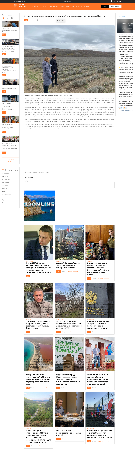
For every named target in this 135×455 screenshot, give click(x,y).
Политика (5, 182)
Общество (5, 176)
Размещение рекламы (67, 6)
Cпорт (4, 197)
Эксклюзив (5, 185)
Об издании (35, 6)
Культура (5, 200)
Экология (5, 203)
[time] (3, 18)
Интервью (5, 188)
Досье (4, 191)
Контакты (79, 6)
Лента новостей (8, 15)
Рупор (86, 6)
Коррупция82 (6, 179)
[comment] (12, 18)
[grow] (8, 18)
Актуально (5, 173)
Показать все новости (10, 160)
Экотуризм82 (6, 194)
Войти (106, 6)
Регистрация (115, 6)
